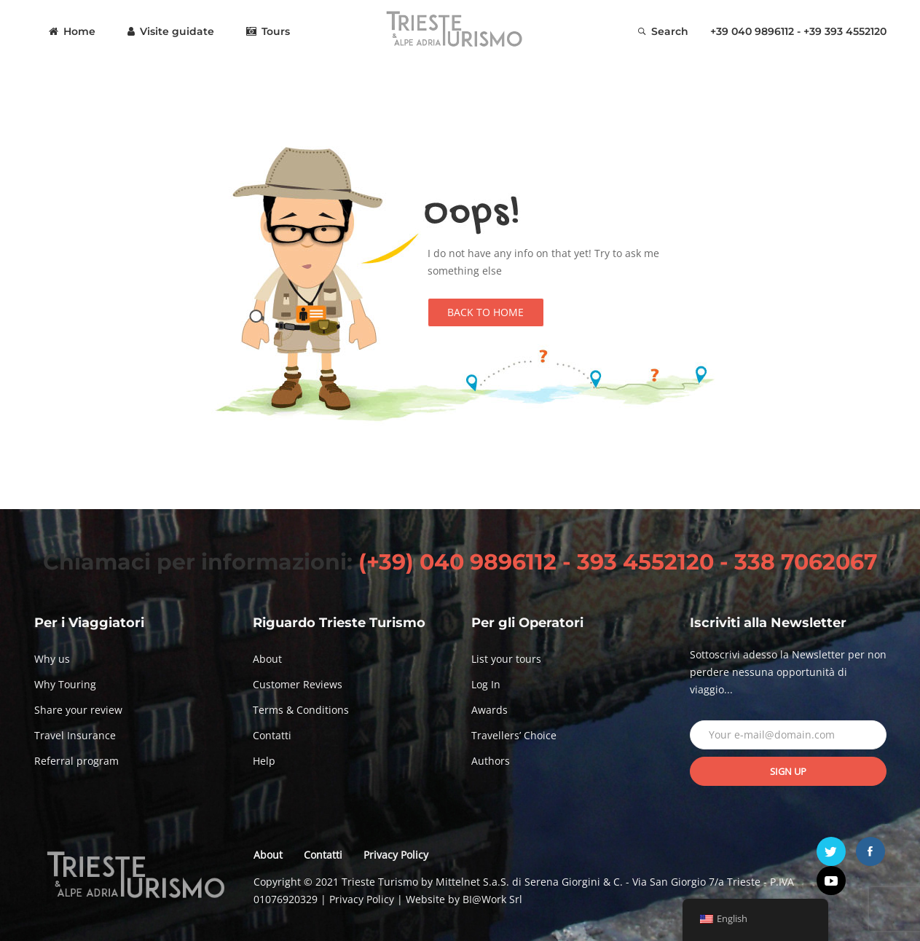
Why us (52, 659)
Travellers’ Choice (514, 735)
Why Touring (65, 684)
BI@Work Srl (492, 899)
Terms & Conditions (301, 710)
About (267, 659)
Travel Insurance (75, 735)
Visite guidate (170, 31)
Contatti (272, 735)
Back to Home (485, 312)
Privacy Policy (395, 855)
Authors (490, 761)
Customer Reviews (297, 684)
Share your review (78, 710)
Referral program (76, 761)
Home (72, 31)
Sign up (788, 771)
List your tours (506, 659)
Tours (268, 31)
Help (264, 761)
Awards (489, 710)
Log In (485, 684)
